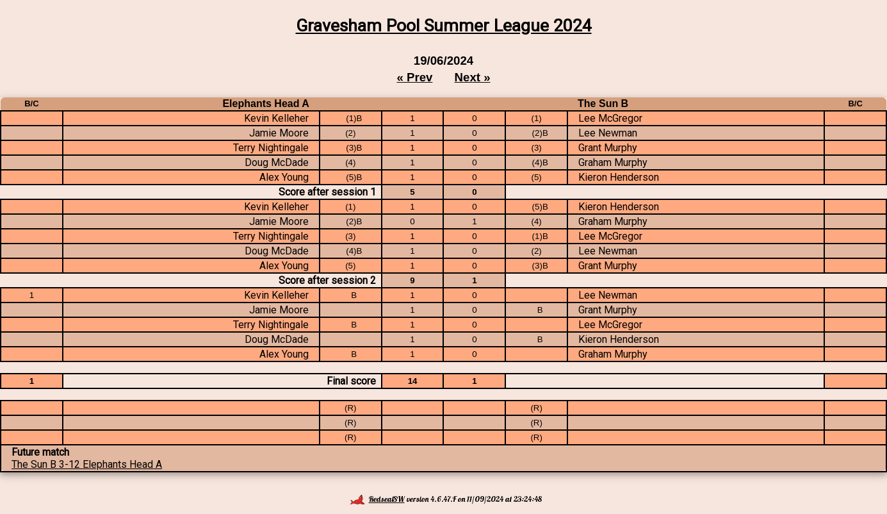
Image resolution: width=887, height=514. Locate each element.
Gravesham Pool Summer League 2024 (444, 25)
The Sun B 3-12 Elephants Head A (87, 464)
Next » (473, 77)
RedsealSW (377, 499)
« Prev (414, 77)
